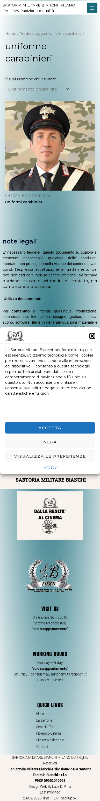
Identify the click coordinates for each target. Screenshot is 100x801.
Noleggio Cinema (49, 733)
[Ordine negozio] (37, 89)
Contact (42, 746)
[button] (92, 335)
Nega (50, 441)
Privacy (50, 467)
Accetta (50, 427)
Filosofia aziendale (50, 740)
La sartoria (44, 720)
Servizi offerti (45, 727)
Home (10, 33)
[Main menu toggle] (92, 8)
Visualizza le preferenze (50, 456)
